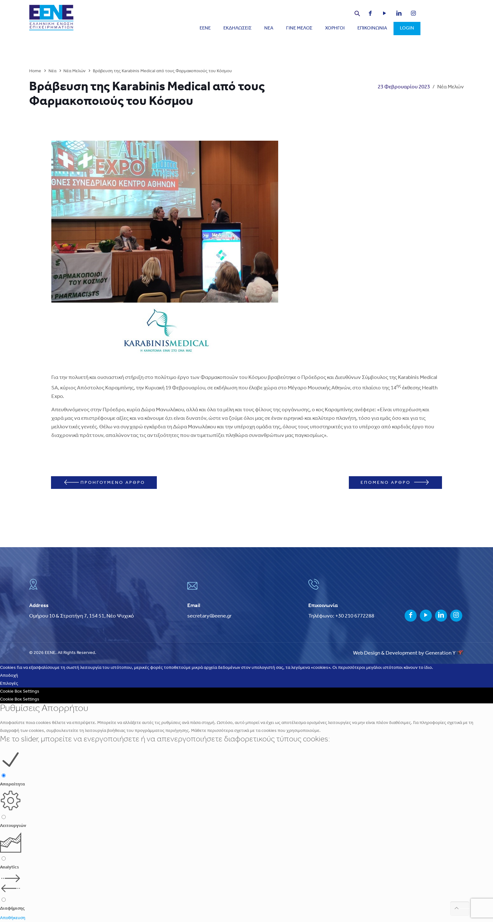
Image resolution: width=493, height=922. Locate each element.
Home (35, 71)
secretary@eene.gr (209, 616)
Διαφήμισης (12, 908)
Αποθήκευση (12, 918)
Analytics (9, 867)
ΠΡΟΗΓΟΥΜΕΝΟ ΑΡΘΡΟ (104, 482)
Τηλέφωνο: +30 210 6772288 (341, 616)
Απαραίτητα (12, 784)
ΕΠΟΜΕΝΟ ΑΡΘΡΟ (395, 482)
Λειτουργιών (13, 825)
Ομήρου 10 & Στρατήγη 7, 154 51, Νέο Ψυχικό (81, 616)
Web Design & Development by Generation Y (408, 653)
